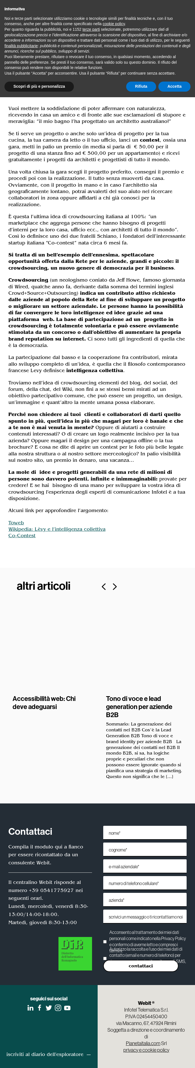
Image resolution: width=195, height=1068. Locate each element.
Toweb (16, 523)
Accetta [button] (174, 86)
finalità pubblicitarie (21, 46)
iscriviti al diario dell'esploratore (44, 1054)
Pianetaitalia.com (143, 1043)
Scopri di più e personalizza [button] (39, 86)
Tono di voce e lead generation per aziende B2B (139, 706)
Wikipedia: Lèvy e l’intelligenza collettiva (56, 529)
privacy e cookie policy (146, 1049)
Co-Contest (22, 535)
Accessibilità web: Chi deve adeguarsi (44, 702)
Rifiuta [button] (141, 86)
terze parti (91, 29)
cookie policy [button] (114, 24)
